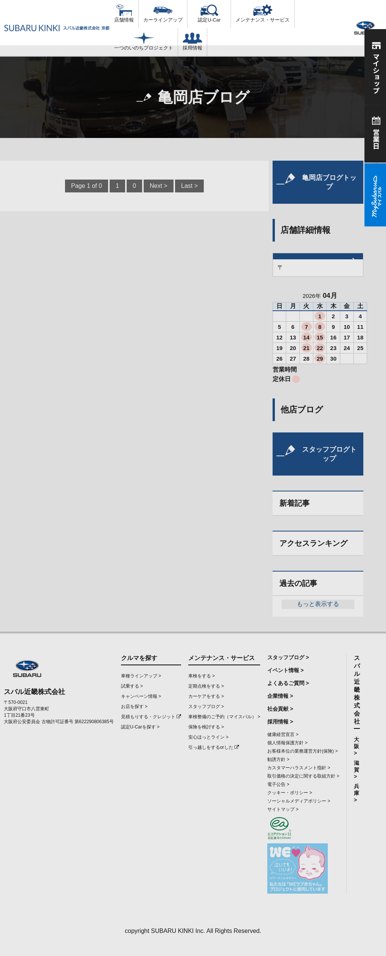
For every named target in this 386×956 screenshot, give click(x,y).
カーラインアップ (163, 14)
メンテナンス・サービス (263, 14)
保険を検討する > (206, 727)
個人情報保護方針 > (287, 742)
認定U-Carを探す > (140, 727)
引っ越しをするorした (213, 747)
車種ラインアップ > (141, 676)
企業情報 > (280, 696)
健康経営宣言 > (282, 734)
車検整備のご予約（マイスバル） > (224, 716)
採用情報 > (280, 722)
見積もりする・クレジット (151, 716)
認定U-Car (209, 14)
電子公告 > (278, 784)
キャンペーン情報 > (141, 696)
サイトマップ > (282, 809)
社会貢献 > (280, 709)
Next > (158, 186)
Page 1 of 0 (86, 186)
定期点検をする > (206, 686)
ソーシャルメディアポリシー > (298, 801)
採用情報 (192, 42)
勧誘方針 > (278, 759)
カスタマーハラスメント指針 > (298, 767)
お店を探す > (134, 706)
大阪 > (356, 746)
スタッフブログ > (206, 706)
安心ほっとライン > (208, 737)
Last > (189, 186)
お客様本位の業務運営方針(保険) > (302, 751)
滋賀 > (356, 769)
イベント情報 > (285, 670)
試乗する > (132, 686)
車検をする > (201, 676)
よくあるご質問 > (288, 683)
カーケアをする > (206, 696)
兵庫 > (356, 793)
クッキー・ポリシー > (289, 792)
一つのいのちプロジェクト (143, 42)
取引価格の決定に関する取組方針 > (303, 776)
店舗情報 (124, 14)
